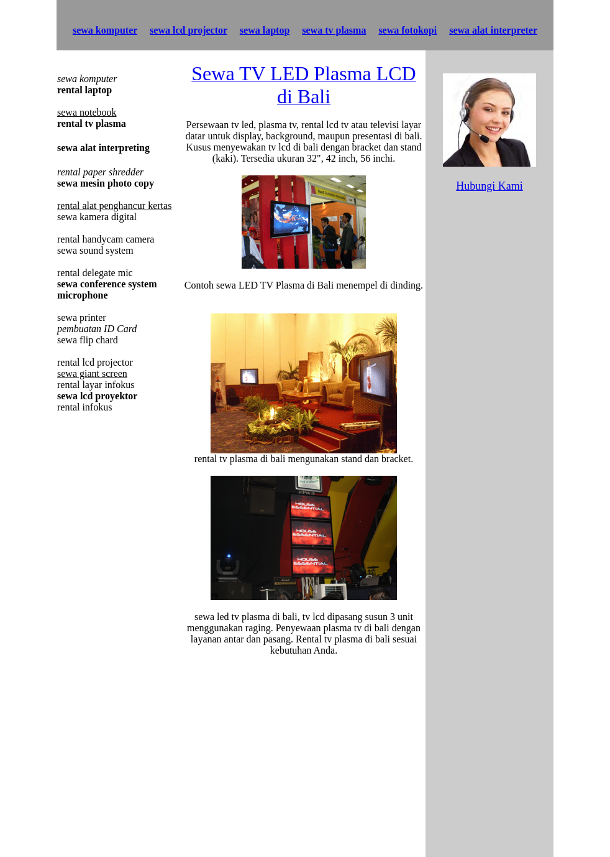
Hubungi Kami (489, 186)
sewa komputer (105, 30)
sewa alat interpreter (493, 30)
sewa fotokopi (407, 30)
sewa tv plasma (334, 30)
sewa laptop (264, 30)
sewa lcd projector (188, 30)
